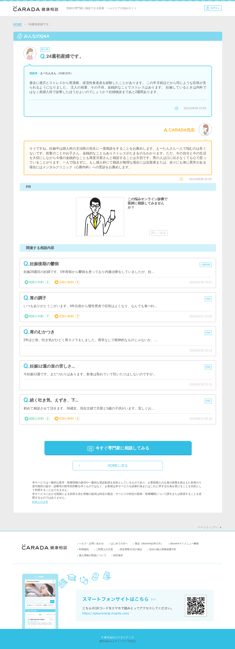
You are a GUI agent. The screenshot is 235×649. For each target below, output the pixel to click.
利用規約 (84, 549)
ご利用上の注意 (104, 549)
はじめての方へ (119, 543)
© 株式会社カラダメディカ (117, 637)
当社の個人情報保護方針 (162, 549)
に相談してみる (122, 448)
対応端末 (118, 555)
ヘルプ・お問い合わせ (91, 543)
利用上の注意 (40, 502)
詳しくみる (158, 232)
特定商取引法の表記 (131, 549)
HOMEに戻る (118, 465)
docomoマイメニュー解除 (184, 543)
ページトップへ (208, 527)
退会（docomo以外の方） (149, 543)
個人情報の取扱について (92, 555)
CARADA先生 (182, 130)
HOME (17, 24)
